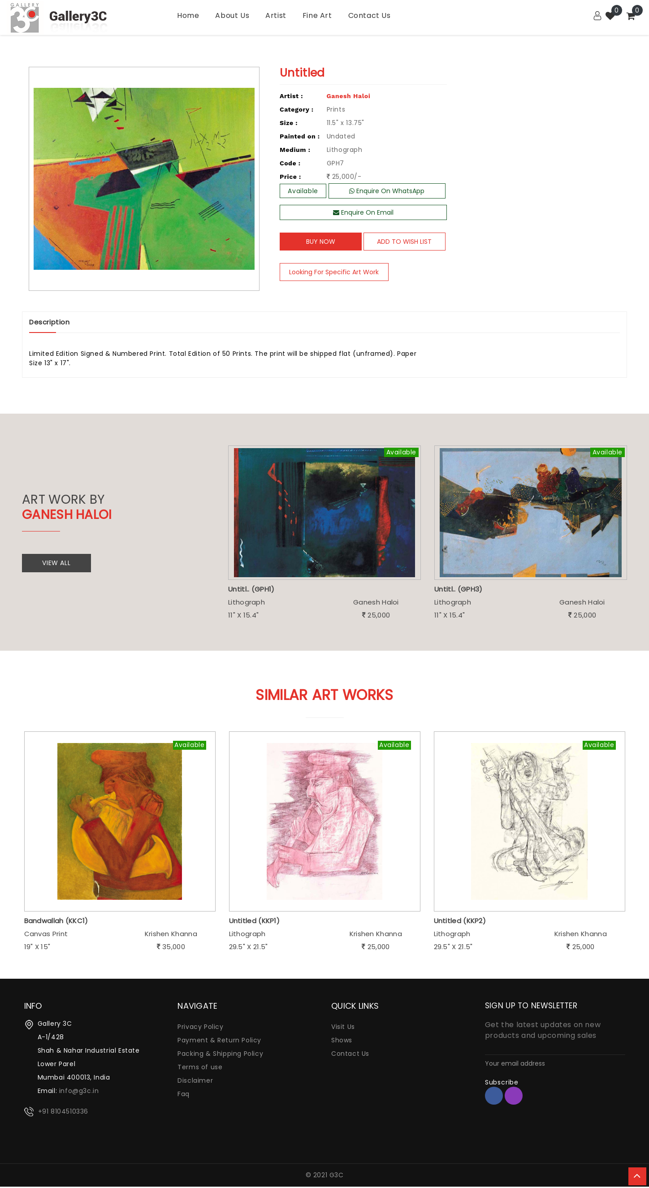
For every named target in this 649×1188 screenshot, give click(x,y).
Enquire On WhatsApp (386, 190)
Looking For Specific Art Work (339, 272)
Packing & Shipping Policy (220, 1054)
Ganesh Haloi (349, 95)
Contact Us (350, 1054)
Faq (183, 1095)
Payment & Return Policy (219, 1041)
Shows (341, 1041)
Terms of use (199, 1068)
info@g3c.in (79, 1092)
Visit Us (343, 1028)
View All (58, 563)
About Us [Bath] (232, 15)
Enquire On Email (363, 212)
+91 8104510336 (63, 1112)
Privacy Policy (200, 1028)
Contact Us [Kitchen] (369, 15)
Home (188, 15)
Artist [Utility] (275, 15)
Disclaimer (195, 1081)
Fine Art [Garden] (317, 15)
